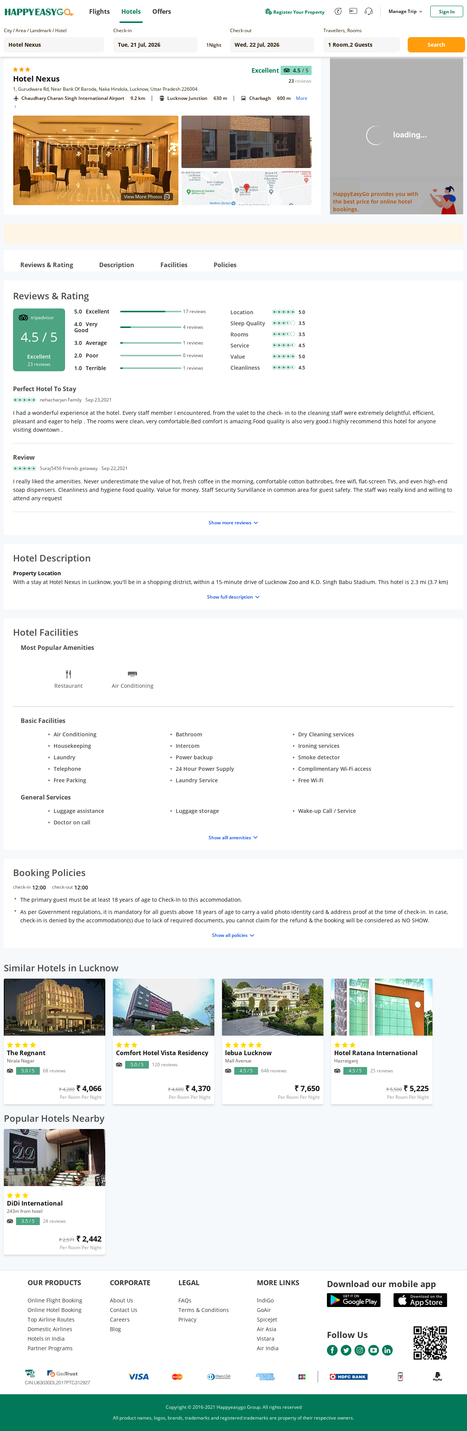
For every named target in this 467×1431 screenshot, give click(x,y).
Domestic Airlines (50, 1329)
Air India (268, 1348)
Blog (115, 1329)
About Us (121, 1300)
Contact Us (123, 1310)
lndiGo (265, 1300)
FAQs (184, 1300)
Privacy (187, 1319)
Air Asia (266, 1329)
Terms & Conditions (203, 1310)
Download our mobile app (381, 1283)
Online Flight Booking (55, 1300)
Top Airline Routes (51, 1319)
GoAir (264, 1310)
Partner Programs (50, 1348)
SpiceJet (267, 1319)
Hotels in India (46, 1338)
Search (436, 44)
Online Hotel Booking (55, 1310)
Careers (120, 1319)
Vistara (265, 1338)
